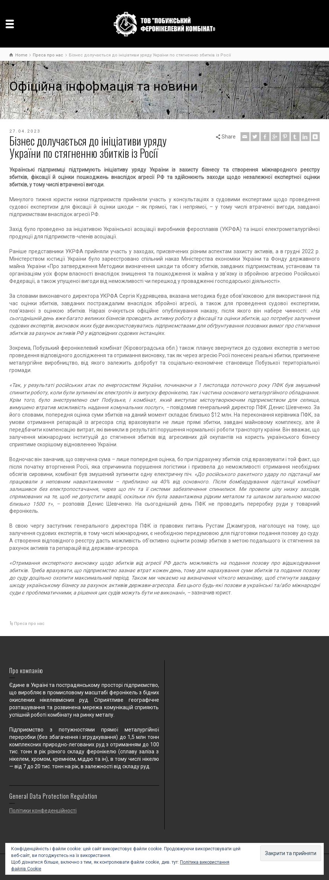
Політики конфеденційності (43, 811)
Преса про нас (29, 623)
